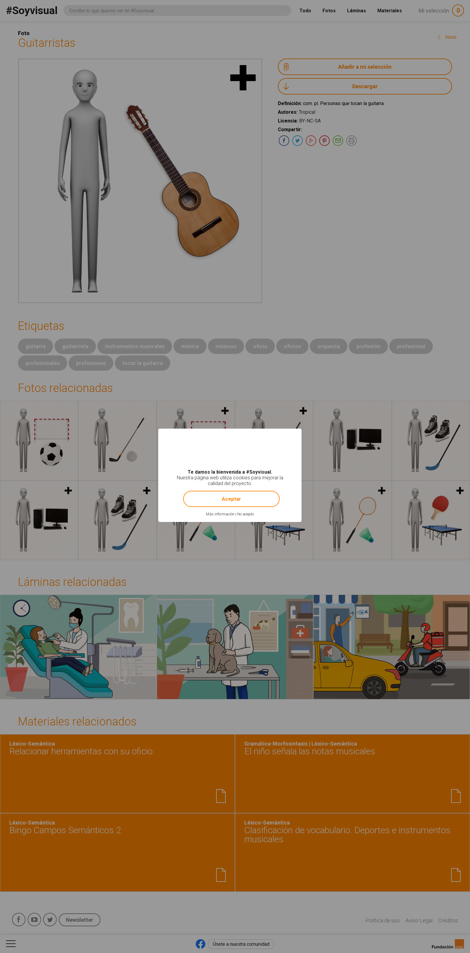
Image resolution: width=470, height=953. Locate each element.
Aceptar (231, 499)
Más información (220, 514)
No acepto (245, 514)
